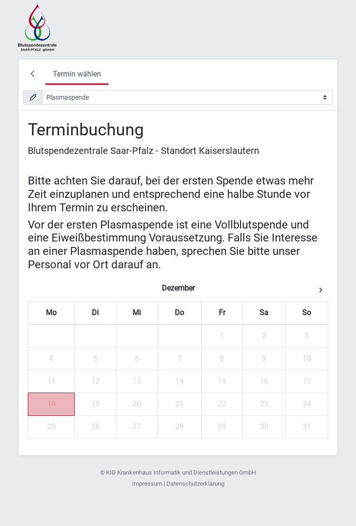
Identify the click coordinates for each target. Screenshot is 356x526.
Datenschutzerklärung (195, 483)
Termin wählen (77, 74)
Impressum (147, 483)
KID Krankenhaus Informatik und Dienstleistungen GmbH (181, 472)
